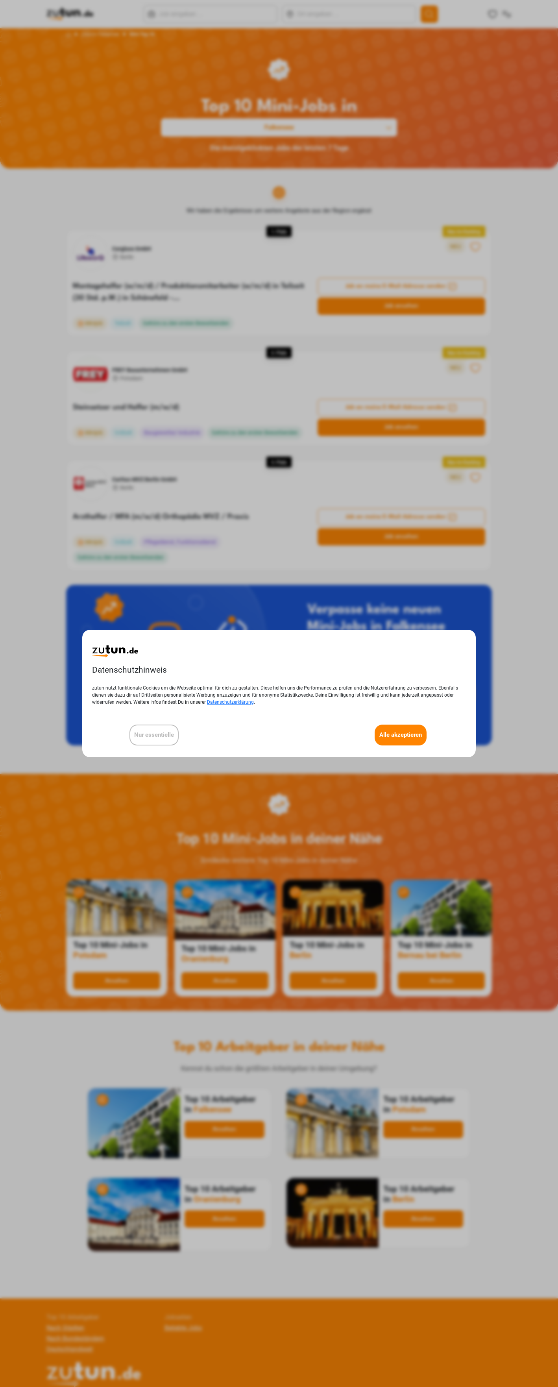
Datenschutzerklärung (230, 702)
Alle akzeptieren (400, 734)
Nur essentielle (154, 734)
